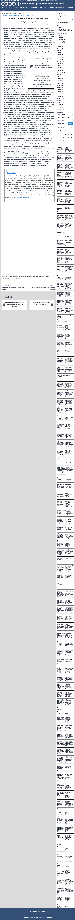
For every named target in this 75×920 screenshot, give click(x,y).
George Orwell (60, 392)
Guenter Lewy (59, 410)
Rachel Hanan (68, 716)
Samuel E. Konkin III (69, 774)
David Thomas (68, 298)
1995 (61, 109)
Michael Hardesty (60, 621)
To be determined (68, 834)
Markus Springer (68, 602)
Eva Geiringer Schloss (68, 350)
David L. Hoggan (60, 293)
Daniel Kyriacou (60, 283)
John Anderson (68, 519)
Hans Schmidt (59, 425)
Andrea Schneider (60, 177)
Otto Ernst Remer (68, 669)
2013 (61, 70)
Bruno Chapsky (60, 231)
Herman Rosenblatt (69, 445)
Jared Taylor (67, 498)
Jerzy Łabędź (59, 511)
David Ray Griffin (68, 296)
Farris (58, 357)
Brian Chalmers (60, 226)
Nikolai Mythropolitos (59, 657)
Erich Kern (67, 343)
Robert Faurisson (68, 741)
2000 (61, 98)
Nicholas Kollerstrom (59, 653)
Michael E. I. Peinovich (59, 620)
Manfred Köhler (60, 593)
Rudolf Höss (67, 764)
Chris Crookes (59, 257)
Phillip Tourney (60, 699)
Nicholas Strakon (68, 652)
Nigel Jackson (60, 654)
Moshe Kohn (59, 636)
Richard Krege (60, 734)
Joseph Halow (60, 536)
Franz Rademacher (60, 369)
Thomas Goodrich (69, 828)
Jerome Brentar (68, 508)
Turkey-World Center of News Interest (68, 842)
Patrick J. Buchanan (69, 678)
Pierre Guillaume (60, 702)
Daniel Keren (67, 281)
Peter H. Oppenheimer (68, 689)
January (62, 42)
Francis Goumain (68, 361)
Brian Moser (67, 226)
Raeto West (67, 717)
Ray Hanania (67, 721)
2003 (60, 92)
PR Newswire (68, 703)
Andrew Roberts (68, 183)
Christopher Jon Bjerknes (68, 262)
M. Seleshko (59, 588)
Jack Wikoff (67, 483)
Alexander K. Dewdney (67, 166)
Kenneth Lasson (60, 551)
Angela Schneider (60, 188)
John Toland (59, 528)
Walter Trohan (59, 869)
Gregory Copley (60, 409)
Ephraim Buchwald (60, 340)
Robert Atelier (59, 738)
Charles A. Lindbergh (67, 250)
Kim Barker (59, 555)
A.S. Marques (59, 148)
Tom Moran (59, 835)
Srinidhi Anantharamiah (68, 796)
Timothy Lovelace (60, 834)
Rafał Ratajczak (60, 718)
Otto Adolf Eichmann (59, 670)
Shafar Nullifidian (60, 789)
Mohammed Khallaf (61, 635)
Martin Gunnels (68, 604)
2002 (60, 94)
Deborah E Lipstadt (60, 301)
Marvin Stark (59, 608)
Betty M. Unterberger (67, 221)
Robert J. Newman (69, 744)
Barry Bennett (59, 216)
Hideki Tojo (67, 446)
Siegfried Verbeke (69, 792)
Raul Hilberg (67, 720)
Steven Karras (59, 805)
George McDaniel (68, 390)
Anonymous (59, 190)
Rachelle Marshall (60, 717)
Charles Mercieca (68, 253)
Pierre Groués (68, 700)
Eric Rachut (67, 342)
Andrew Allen (59, 180)
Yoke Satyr (59, 898)
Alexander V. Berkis (69, 167)
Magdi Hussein (60, 590)
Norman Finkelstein (61, 661)
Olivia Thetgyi (68, 666)
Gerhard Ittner (59, 394)
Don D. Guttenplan (60, 310)
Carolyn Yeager (60, 245)
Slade (66, 793)
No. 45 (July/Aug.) (22, 15)
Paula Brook (59, 687)
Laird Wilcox (59, 565)
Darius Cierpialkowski (68, 287)
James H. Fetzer (60, 488)
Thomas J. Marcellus (67, 830)
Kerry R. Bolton (68, 552)
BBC (58, 218)
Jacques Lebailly (60, 486)
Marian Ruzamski (60, 598)
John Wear (67, 528)
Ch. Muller (67, 248)
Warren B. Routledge (67, 870)
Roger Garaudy (68, 756)
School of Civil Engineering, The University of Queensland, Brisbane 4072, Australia (60, 781)
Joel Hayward (68, 515)
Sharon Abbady (68, 789)
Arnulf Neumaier (60, 201)
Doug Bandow (68, 312)
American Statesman (59, 175)
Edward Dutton (60, 325)
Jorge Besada (59, 533)
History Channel (68, 448)
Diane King (59, 306)
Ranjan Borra (59, 720)
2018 (61, 59)
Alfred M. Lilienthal (60, 169)
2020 (61, 55)
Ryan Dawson (59, 768)
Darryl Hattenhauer (60, 288)
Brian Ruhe (59, 227)
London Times (60, 577)
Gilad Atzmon (59, 399)
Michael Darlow (68, 618)
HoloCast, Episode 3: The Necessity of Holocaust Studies (65, 30)
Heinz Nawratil (68, 435)
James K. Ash (59, 492)
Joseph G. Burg (68, 535)
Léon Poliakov (59, 571)
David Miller (59, 295)
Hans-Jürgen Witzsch (59, 427)
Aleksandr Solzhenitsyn (67, 162)
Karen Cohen (67, 544)
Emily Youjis (59, 337)
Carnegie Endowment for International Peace (61, 243)
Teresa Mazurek (68, 814)
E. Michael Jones (60, 321)
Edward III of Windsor (67, 326)
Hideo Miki (59, 448)
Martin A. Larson (60, 603)
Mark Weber (67, 601)
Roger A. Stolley (68, 754)
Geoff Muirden (60, 384)
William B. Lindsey (60, 880)
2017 (61, 61)
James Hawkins (68, 488)
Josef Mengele (60, 534)
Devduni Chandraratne (59, 304)
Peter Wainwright (68, 693)
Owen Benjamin (68, 672)
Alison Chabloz (68, 171)
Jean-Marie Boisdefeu (67, 505)
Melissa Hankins (68, 614)
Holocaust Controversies (68, 450)
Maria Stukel (59, 596)
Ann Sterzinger (68, 189)
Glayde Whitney (60, 401)
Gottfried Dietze (68, 403)
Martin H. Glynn (60, 606)
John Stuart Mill (60, 527)
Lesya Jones (67, 574)
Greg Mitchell (68, 407)
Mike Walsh (59, 629)
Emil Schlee (67, 336)
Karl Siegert (67, 546)
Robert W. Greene (60, 751)
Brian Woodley (68, 227)
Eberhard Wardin (60, 323)
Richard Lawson (60, 735)
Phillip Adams (68, 697)
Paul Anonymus (60, 681)
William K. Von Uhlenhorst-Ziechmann (68, 883)
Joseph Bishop (60, 535)
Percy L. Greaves (68, 687)
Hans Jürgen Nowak (67, 422)
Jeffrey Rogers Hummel (60, 508)
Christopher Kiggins (61, 263)
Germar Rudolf (68, 397)
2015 (61, 65)
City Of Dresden (60, 265)
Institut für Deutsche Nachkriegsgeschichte (61, 469)
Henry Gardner (60, 442)
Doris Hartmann (60, 312)
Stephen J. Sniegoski (67, 802)
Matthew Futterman (69, 609)
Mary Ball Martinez (69, 608)
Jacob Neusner (68, 484)
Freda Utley (59, 370)
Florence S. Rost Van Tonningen (68, 359)
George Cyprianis (68, 386)
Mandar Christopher (69, 591)
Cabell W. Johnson (60, 238)
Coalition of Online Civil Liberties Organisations (69, 267)
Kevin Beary (67, 553)
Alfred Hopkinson (60, 168)
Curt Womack (68, 271)
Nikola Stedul (68, 655)
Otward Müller (60, 672)
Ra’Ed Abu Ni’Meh (60, 716)
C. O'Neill (58, 236)
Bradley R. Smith (11, 173)
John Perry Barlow (60, 526)
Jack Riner (59, 483)
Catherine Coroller (60, 248)
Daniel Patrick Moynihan (68, 285)
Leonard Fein (68, 571)
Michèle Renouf (68, 627)
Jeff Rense (59, 506)
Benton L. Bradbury (61, 219)
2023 (60, 48)
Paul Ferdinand (60, 683)
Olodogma (59, 667)
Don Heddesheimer (69, 310)
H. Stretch (59, 418)
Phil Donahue (68, 694)
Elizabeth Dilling (60, 334)
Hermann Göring (60, 446)
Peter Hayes (59, 692)
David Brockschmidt (69, 290)
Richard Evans (68, 730)
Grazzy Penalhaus (60, 406)
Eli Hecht (58, 333)
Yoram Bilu (67, 898)
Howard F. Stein (60, 454)
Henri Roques (59, 438)
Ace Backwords (68, 154)
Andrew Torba (59, 185)
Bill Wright (67, 223)
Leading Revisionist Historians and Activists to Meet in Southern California (14, 304)
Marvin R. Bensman (69, 607)
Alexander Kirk (60, 167)
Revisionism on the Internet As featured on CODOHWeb (42, 287)
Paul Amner (67, 680)
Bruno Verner (68, 231)
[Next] (52, 305)
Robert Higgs (68, 743)
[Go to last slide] (4, 305)
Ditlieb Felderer (68, 308)
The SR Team (59, 820)
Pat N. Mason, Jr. (68, 677)
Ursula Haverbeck (60, 852)
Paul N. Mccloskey (60, 686)
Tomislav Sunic (60, 836)
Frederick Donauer (60, 371)
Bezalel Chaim (60, 223)
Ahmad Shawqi (68, 157)
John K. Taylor (68, 522)
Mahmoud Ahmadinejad (59, 592)
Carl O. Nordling (60, 239)
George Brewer (60, 386)
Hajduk (66, 419)
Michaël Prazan (60, 624)
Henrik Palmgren (68, 438)
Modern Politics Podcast (68, 632)
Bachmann (67, 214)
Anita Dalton (59, 189)
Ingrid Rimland (60, 467)
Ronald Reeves (68, 760)
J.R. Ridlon (67, 481)
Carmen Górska (68, 240)
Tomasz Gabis (68, 835)
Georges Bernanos (69, 392)
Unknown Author (68, 851)
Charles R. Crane (60, 254)
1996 (61, 107)
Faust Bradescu (68, 357)
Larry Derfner (59, 566)
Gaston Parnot (60, 383)
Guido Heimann (68, 410)
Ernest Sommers (68, 344)
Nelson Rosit (59, 650)
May (61, 27)
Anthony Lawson (68, 193)
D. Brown (58, 277)
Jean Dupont (67, 501)
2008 (60, 81)
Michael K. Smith (60, 623)
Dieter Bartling (68, 307)
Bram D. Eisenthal (60, 225)
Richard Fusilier (60, 732)
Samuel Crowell (60, 774)
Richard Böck (68, 728)
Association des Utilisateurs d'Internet (68, 206)
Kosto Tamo (59, 558)
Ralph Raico (67, 719)
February (62, 39)
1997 (60, 105)
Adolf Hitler (59, 157)
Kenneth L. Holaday (69, 550)
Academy (8, 7)
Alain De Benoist (68, 158)
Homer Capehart (60, 451)
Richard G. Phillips (69, 732)
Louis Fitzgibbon (60, 581)
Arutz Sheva (67, 203)
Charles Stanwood (69, 254)
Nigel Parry (67, 654)
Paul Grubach (68, 684)
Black (58, 224)
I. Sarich (58, 462)
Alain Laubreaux (60, 159)
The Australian (68, 817)
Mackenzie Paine (68, 588)
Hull (66, 456)
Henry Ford (67, 440)
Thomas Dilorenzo (69, 827)
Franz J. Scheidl (68, 367)
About (3, 7)
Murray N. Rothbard (69, 637)
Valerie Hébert (60, 857)
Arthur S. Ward (60, 203)
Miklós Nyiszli (68, 629)
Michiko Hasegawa (60, 628)
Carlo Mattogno (68, 239)
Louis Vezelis (68, 581)
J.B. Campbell (59, 481)
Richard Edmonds (60, 730)
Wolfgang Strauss (60, 892)
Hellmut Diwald (68, 436)
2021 (61, 52)
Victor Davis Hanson (59, 859)
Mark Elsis (59, 599)
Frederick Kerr (68, 371)
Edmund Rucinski (68, 323)
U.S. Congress (60, 848)
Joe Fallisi (59, 514)
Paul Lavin (59, 685)
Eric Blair (67, 340)
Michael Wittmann (69, 626)
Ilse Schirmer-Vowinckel (59, 464)
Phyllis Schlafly (68, 699)
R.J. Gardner (59, 715)
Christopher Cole (68, 259)
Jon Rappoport (60, 530)
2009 (60, 79)
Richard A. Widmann (59, 729)
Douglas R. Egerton (69, 315)
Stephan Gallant (60, 800)
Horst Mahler (68, 453)
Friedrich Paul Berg (61, 375)
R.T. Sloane (67, 715)
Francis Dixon (59, 361)
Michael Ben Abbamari (59, 617)
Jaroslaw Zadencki (69, 500)
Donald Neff (67, 311)
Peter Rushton (68, 692)
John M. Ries (68, 523)
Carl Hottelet (67, 238)
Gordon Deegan (68, 402)
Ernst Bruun (59, 345)
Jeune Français (68, 512)
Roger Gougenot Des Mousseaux (60, 758)
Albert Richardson (60, 162)
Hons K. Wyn (59, 452)
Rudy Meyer (67, 765)
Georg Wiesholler (60, 385)
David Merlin (67, 294)
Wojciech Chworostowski (68, 889)
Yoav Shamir (67, 897)
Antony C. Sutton (68, 197)
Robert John (67, 745)
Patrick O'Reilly (60, 679)
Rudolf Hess (59, 764)
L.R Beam (67, 563)
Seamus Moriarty (60, 785)
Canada (10, 15)
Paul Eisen (67, 681)
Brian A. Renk (68, 225)
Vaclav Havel (59, 856)
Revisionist (4, 15)
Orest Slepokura (68, 667)
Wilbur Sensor (59, 875)
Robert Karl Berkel (60, 746)
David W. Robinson (60, 299)
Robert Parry (59, 749)
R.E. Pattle (67, 713)
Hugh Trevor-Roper (61, 456)
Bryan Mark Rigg (60, 232)
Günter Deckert (68, 411)
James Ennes (68, 487)
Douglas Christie (60, 313)
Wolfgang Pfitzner (69, 891)
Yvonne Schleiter (68, 901)
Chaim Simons (60, 249)
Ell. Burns (67, 334)
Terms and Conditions (34, 911)
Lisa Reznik (67, 576)
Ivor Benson (59, 475)
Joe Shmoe (59, 515)
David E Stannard (60, 292)
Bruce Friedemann (69, 228)
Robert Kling (67, 746)
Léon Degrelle (68, 570)
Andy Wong (59, 186)
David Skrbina (59, 298)
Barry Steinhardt (68, 216)
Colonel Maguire (68, 270)
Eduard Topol (68, 324)
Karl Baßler (59, 545)
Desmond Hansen (68, 302)
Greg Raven (59, 408)
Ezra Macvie (67, 351)
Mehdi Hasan (59, 614)
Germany (15, 15)
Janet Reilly (59, 498)
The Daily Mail (60, 819)
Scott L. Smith (68, 778)
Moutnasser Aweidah (59, 638)
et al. (66, 348)
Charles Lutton (60, 253)
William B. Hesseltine (67, 879)
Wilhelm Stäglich (60, 877)
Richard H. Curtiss (60, 733)
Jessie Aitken (68, 511)
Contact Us (44, 911)
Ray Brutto (59, 721)
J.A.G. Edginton (68, 480)
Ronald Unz (59, 761)
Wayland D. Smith (60, 871)
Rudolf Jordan (60, 765)
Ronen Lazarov (68, 761)
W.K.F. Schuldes (60, 866)
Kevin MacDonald (68, 554)
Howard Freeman (68, 454)
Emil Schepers (60, 336)
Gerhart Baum (59, 395)
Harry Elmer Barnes (61, 428)
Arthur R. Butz (68, 202)
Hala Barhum (59, 420)
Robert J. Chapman (61, 744)
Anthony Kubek (60, 193)
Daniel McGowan (68, 283)
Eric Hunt (67, 341)
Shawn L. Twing (60, 791)
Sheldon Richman (68, 791)
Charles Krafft (68, 252)
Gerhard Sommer (68, 394)
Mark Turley (67, 600)
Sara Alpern (67, 777)
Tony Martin (67, 836)
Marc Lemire (67, 593)
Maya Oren (67, 612)
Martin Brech (68, 603)
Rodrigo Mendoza (60, 754)
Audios (52, 7)
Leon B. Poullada (60, 570)
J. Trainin (59, 480)
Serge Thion (59, 787)
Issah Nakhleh (69, 474)
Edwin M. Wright (68, 329)
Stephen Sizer (59, 803)
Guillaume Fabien (60, 411)
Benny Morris (68, 218)
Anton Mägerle (60, 197)
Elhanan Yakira (68, 330)
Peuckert (58, 694)
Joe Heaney (67, 514)
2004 (60, 89)
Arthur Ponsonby (60, 202)
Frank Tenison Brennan (59, 368)
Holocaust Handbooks (32, 7)
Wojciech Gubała (60, 890)
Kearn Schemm (68, 547)
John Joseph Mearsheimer (59, 520)
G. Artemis (59, 380)
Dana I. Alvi (59, 279)
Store (41, 7)
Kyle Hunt (59, 559)
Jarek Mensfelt (60, 500)
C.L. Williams (68, 236)
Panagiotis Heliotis (60, 677)
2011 (60, 74)
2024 (61, 46)
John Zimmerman (68, 529)
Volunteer (70, 7)
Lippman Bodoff (60, 576)
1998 (61, 102)
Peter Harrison (68, 691)
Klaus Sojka (67, 557)
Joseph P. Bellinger (69, 536)
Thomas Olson (60, 832)
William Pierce (68, 886)
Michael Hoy (67, 621)
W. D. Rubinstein (60, 865)
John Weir (59, 529)
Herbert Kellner (60, 444)
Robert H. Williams (69, 742)
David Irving (67, 292)
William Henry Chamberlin (59, 883)
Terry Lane (67, 816)
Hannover (67, 420)
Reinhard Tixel (60, 725)
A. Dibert (67, 147)
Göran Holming (60, 402)
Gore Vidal (59, 403)
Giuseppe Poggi (68, 400)
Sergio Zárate (68, 787)
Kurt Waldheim (68, 558)
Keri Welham (59, 552)
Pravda (58, 704)
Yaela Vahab (59, 897)
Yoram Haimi (59, 899)
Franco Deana (59, 365)
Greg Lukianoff (60, 407)
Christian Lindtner (60, 258)
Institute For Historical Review (69, 469)
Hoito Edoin (59, 449)
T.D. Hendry (59, 812)
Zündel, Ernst (30, 15)
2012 (61, 72)
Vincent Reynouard (69, 861)
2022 (60, 50)
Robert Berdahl (60, 740)
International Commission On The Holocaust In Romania (61, 471)
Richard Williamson (69, 736)
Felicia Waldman (60, 358)
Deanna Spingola (68, 300)
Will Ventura (59, 878)
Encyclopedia (21, 7)
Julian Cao (67, 537)
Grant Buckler (59, 404)
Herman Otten (59, 445)
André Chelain (68, 174)
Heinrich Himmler (60, 434)
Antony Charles (60, 198)
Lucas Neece (67, 582)
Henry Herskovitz (68, 442)
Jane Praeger (68, 497)
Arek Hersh (67, 198)
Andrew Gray (67, 182)
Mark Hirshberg (60, 600)
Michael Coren (60, 618)
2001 (60, 96)
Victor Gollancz (68, 858)
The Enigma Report (69, 819)
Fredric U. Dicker (68, 372)
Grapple (66, 404)
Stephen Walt (68, 803)
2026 (60, 25)
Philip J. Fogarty (60, 696)
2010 (60, 76)
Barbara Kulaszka (68, 215)
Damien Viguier (60, 278)
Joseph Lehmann (68, 534)
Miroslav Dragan (60, 631)
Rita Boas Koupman (61, 737)
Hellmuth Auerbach (61, 437)
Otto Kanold (67, 671)
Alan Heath (67, 159)
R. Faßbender (59, 713)
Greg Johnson (68, 406)
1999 (60, 100)
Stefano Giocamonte (59, 798)
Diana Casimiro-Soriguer (68, 304)
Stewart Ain (59, 806)
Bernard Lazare (68, 219)
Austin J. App (59, 209)
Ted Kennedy (59, 814)
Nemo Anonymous (69, 650)
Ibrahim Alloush (69, 462)
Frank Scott (67, 366)
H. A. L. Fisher (59, 417)
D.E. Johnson (68, 277)
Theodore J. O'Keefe (67, 823)
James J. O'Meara (60, 489)
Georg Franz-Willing (69, 384)
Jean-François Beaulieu (60, 505)
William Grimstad (60, 881)
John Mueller (59, 525)
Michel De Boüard (60, 627)
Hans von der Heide (69, 425)
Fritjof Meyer (67, 375)
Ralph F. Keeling (68, 718)
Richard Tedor (68, 735)
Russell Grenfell (60, 767)
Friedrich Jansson (69, 374)
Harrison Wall (68, 426)
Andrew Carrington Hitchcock (69, 181)
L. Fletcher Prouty (60, 563)
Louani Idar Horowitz (67, 579)
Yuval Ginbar (59, 901)
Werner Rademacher (67, 872)
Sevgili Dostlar (60, 788)
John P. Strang (68, 525)
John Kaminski (60, 523)
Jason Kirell (59, 501)
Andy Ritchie (67, 185)
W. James (67, 865)
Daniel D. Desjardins (69, 279)
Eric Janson (59, 342)
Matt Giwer (59, 609)
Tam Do (66, 813)
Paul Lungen (67, 685)
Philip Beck (67, 695)
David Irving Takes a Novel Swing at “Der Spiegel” (14, 287)
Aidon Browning (60, 158)
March (61, 37)
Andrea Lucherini (68, 176)
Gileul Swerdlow (68, 399)
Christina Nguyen (68, 258)
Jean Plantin (59, 502)
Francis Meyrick (60, 362)
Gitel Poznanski (60, 400)
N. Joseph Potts (68, 643)
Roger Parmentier (68, 757)
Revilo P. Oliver (60, 727)
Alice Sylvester (60, 171)
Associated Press (60, 205)
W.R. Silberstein (68, 866)
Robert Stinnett (60, 750)
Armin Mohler (68, 199)
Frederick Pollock (60, 372)
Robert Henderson (60, 743)
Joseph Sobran (60, 537)
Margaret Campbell (69, 594)
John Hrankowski (60, 522)
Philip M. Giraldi (68, 696)
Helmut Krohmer (68, 437)
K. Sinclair (67, 543)
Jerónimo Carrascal (61, 510)
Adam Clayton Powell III (59, 156)
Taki (66, 812)
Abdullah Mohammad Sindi (68, 150)
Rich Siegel (67, 727)
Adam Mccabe (68, 155)
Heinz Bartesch (60, 435)
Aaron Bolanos (60, 149)
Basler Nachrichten (69, 217)
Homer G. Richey (68, 451)
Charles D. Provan (68, 251)
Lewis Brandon (60, 575)
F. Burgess (59, 355)
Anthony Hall (59, 191)
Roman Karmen (68, 759)
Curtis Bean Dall (60, 273)
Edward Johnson (60, 327)
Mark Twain (59, 601)
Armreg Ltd (59, 200)
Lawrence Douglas (60, 567)
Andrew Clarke (60, 182)
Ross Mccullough (68, 762)
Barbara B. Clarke (60, 215)
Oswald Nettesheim (69, 668)
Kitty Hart (67, 555)
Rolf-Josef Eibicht (60, 759)
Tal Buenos (59, 813)
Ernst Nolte (67, 346)
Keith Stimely (59, 549)
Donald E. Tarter (60, 311)
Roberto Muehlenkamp (60, 753)
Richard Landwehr (69, 734)
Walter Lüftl (59, 868)
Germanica (59, 397)
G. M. (66, 380)
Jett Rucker (59, 512)
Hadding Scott (60, 419)
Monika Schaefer (68, 635)
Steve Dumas (59, 804)
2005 (60, 87)
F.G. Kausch (67, 355)
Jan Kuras (67, 496)
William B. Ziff (68, 880)
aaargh (66, 148)
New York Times (60, 651)
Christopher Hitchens (59, 262)
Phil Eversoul (59, 695)
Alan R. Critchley (60, 160)
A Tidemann (59, 147)
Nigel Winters (59, 655)
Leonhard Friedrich (60, 573)
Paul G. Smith (59, 684)
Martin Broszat (60, 604)
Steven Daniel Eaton (69, 804)
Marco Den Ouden (60, 594)
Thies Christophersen (60, 825)
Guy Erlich (59, 412)
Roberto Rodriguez (69, 752)
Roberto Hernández (69, 751)
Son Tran (58, 795)
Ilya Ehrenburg (69, 463)
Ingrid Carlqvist (69, 466)
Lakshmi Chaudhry (69, 565)
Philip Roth (59, 697)
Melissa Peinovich (60, 615)
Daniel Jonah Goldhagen (59, 281)
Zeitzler (66, 906)
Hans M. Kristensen (61, 424)
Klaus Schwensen (60, 557)
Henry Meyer (67, 443)
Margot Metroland (60, 595)
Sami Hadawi (68, 773)
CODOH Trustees (68, 269)
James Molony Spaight (68, 493)
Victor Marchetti (60, 861)
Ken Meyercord (68, 549)
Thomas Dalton (60, 827)
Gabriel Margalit (60, 382)
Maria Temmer (68, 596)
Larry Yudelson (68, 566)
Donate (3, 10)
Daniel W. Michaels (60, 286)
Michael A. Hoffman (69, 615)
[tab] (27, 311)
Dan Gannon (67, 278)
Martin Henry (68, 606)
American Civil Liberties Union (68, 173)
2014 (61, 68)
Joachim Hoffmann (69, 513)
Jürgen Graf (67, 538)
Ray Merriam (59, 723)
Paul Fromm (67, 683)
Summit (14, 7)
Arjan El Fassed (60, 199)
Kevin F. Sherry (60, 554)
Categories (60, 112)
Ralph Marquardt (60, 719)
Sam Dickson (59, 773)
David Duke (67, 291)
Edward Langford (60, 329)
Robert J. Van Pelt (60, 745)
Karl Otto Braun (60, 546)
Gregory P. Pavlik (68, 409)
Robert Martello (60, 748)
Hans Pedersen (68, 424)
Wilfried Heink (68, 875)
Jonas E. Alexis (68, 530)
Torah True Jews (60, 837)
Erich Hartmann (60, 343)
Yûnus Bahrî (67, 899)
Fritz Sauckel (59, 376)
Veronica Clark (68, 857)
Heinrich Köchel (68, 434)
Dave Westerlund (68, 288)
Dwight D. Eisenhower (59, 317)
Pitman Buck (59, 703)
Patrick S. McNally (69, 679)
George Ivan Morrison (67, 388)
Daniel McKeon (60, 284)
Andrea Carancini (60, 176)
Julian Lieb (59, 538)
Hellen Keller (59, 436)
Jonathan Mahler (60, 531)
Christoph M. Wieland (59, 260)
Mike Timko (67, 628)
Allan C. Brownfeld (60, 172)
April (61, 35)
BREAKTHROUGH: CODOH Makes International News (65, 32)
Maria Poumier (68, 595)
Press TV (67, 704)
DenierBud (67, 301)
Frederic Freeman (68, 370)
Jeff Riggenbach (68, 506)
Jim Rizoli (59, 513)
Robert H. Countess (61, 742)
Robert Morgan (68, 748)
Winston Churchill (60, 888)
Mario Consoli (68, 598)
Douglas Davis (60, 315)
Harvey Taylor (59, 429)
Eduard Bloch (59, 324)
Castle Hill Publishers (67, 246)
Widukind (67, 873)
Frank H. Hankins (60, 366)
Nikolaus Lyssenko (69, 657)
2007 (60, 83)
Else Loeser (67, 335)
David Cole (59, 291)
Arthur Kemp (67, 201)
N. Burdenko (59, 643)
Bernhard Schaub (60, 221)
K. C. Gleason (59, 543)
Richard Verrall (60, 736)
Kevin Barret (59, 553)
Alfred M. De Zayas (69, 168)
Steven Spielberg (68, 805)
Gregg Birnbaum (68, 408)
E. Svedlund (67, 321)
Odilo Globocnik (60, 666)
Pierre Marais (68, 702)
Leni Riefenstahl (60, 569)
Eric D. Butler (59, 341)
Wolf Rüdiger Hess (60, 891)
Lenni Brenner (68, 569)
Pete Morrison (60, 688)
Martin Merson (60, 607)
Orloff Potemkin (60, 668)
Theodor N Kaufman (59, 823)
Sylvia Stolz (59, 808)
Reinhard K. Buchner (67, 723)
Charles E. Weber (60, 252)
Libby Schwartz (68, 575)
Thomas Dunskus (60, 828)
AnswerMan (67, 190)
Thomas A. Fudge (68, 825)
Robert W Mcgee (68, 750)
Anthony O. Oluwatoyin (59, 195)
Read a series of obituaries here (23, 197)
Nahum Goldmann (69, 644)
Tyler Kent (59, 844)
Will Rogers (67, 877)
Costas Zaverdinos (60, 271)
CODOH (58, 269)
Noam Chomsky (68, 659)
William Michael (60, 886)
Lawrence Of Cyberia (67, 568)
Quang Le (59, 709)
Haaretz (66, 418)
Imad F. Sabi (59, 466)
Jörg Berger (67, 531)
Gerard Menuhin (68, 393)
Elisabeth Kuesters (69, 333)
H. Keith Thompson (69, 417)
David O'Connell (60, 296)
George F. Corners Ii (61, 387)
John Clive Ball (60, 521)
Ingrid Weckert (69, 467)
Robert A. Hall (68, 737)
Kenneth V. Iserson (69, 551)
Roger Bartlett (59, 756)
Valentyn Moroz (68, 856)
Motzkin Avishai (68, 636)
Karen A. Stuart (60, 544)
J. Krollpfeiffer (68, 479)
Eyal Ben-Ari (59, 351)
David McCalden (60, 294)
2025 (60, 44)
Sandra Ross (67, 775)
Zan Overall (59, 906)
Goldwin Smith (68, 401)
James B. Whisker (60, 487)
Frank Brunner (68, 365)
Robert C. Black (68, 740)
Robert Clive (59, 741)
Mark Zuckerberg (60, 602)
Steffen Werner (68, 797)
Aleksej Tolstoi (60, 164)
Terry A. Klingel (60, 816)
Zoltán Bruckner (60, 907)
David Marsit (67, 293)
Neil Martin (67, 647)
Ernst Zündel (59, 348)
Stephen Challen (68, 800)
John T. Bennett (68, 527)
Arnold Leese (68, 200)
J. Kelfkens (59, 479)
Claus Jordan (68, 265)
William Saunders (60, 887)
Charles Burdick (60, 251)
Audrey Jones (59, 208)
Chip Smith (67, 256)
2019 (61, 57)
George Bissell (68, 385)
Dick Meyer (67, 306)
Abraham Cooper (68, 151)
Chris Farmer (68, 257)
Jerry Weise (67, 510)
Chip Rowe (59, 256)
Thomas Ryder (68, 832)
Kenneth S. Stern (60, 550)
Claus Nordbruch (60, 266)
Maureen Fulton (60, 612)
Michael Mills (68, 623)
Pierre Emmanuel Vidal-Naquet (60, 701)
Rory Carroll (59, 762)
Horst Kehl (67, 452)
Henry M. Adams (60, 443)
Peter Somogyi (60, 693)
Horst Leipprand (60, 453)
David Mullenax (68, 295)
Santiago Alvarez (60, 777)
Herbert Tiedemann (69, 444)
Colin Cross (59, 270)
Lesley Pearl (59, 574)
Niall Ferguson (68, 651)
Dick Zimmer (59, 307)
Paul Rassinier (68, 686)
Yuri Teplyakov (68, 900)
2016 (61, 63)
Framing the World (60, 360)
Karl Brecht (67, 545)
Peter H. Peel (59, 691)
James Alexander (68, 486)
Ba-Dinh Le (59, 214)
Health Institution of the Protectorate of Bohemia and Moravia (69, 431)
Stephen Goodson (60, 801)
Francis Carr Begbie (69, 360)
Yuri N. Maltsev (60, 900)
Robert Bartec (68, 738)
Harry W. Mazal (68, 428)
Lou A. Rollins (59, 578)
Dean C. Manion (60, 300)
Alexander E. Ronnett (59, 166)
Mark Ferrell (67, 599)
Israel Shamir (59, 474)
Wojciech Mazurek (69, 890)
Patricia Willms (60, 678)
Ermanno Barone (60, 344)
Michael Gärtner (68, 619)
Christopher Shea (68, 263)
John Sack (67, 526)
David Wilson (68, 299)
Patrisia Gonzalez (60, 680)
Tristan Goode (68, 839)
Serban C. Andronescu (67, 786)
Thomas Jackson (60, 831)
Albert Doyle (67, 160)
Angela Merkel (68, 186)
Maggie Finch (68, 590)
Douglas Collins (68, 313)
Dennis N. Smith (60, 302)
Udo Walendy (59, 851)
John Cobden (68, 521)
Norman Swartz (68, 661)
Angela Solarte (68, 188)
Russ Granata (59, 766)
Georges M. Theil (60, 393)
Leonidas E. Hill (68, 573)
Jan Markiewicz (60, 497)
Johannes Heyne (60, 517)
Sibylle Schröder (60, 792)
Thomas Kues (68, 831)
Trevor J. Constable (61, 839)
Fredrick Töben (60, 374)
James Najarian (60, 494)
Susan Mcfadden (68, 806)
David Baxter (59, 290)
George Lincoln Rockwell (60, 390)
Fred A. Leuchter (68, 369)
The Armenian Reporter (60, 818)
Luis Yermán (59, 584)
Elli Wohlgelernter (60, 335)
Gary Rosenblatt (68, 382)
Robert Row (67, 749)
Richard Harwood (68, 733)
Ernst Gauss (67, 345)
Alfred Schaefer (68, 169)
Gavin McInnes (68, 383)
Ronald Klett (59, 760)
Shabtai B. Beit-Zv (69, 788)
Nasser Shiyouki (60, 645)
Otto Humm (59, 671)
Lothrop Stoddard (68, 577)
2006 (60, 85)
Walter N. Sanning (69, 868)
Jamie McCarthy (60, 496)
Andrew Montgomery (59, 184)
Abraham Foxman (60, 154)
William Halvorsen (69, 881)
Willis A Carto (68, 887)
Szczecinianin (68, 808)
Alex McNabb (68, 164)
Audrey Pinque (68, 208)
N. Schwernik (59, 644)
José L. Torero (68, 533)
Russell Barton (68, 766)
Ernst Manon (59, 346)
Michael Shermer (60, 626)
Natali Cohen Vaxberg (67, 646)
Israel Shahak (69, 470)
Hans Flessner (60, 422)
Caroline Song (68, 242)
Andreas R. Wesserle (67, 178)
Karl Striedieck (60, 547)
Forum (65, 7)
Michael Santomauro (67, 625)
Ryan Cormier (68, 767)
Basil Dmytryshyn (60, 217)
